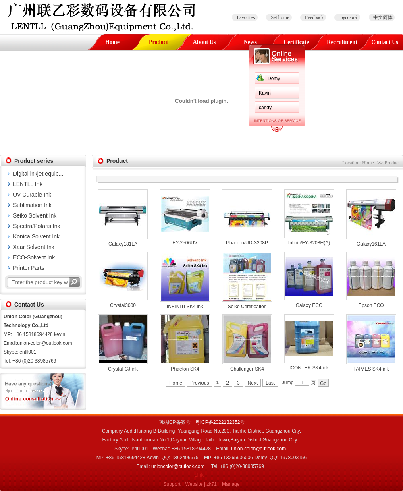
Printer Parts (28, 268)
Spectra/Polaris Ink (36, 226)
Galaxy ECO (309, 305)
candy (265, 107)
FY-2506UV (184, 243)
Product (158, 42)
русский (348, 17)
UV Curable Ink (32, 194)
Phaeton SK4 (185, 369)
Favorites (246, 17)
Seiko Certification (247, 306)
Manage (230, 484)
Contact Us (384, 42)
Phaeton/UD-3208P (247, 243)
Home (112, 42)
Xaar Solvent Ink (33, 247)
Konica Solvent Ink (36, 236)
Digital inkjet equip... (38, 173)
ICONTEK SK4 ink (309, 368)
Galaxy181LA (122, 244)
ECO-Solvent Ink (34, 257)
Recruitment (342, 42)
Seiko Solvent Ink (34, 215)
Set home (280, 17)
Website (194, 484)
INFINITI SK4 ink (185, 306)
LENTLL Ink (27, 184)
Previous (199, 383)
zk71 (212, 484)
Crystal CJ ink (123, 369)
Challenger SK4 (247, 369)
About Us (204, 42)
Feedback (314, 17)
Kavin (265, 93)
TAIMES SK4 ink (371, 369)
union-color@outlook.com (258, 449)
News (250, 42)
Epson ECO (371, 305)
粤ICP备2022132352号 (220, 422)
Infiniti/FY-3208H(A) (309, 243)
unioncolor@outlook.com (177, 466)
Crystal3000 (123, 305)
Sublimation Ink (32, 205)
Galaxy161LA (371, 244)
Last (270, 383)
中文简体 (383, 17)
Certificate (296, 42)
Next (253, 383)
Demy (274, 78)
